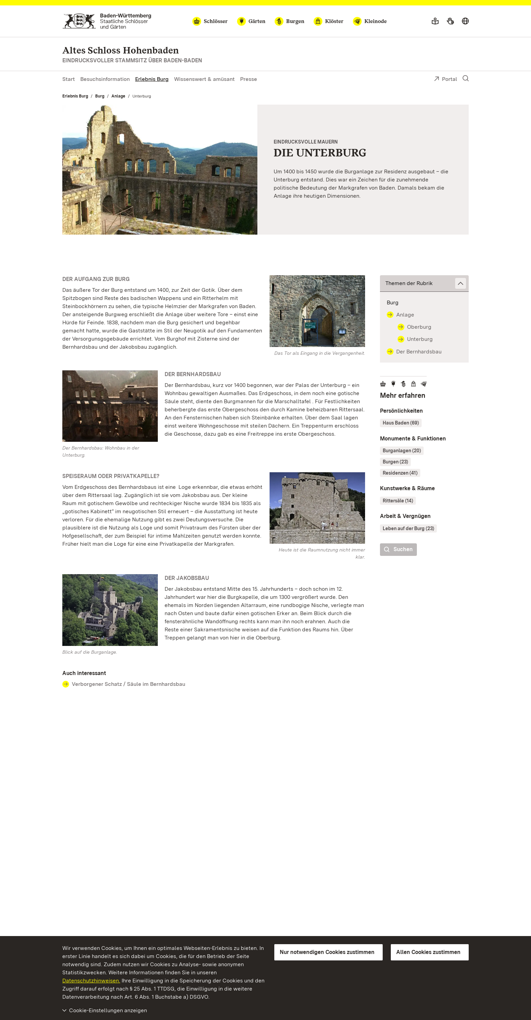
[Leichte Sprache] (435, 21)
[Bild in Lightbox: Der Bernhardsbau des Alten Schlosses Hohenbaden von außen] (110, 406)
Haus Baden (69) (401, 423)
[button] (424, 283)
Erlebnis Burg (152, 79)
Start (68, 79)
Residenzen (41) (400, 473)
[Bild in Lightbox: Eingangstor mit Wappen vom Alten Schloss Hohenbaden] (317, 311)
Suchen (398, 549)
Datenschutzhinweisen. (91, 980)
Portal (445, 79)
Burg (99, 96)
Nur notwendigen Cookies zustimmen (327, 952)
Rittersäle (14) (398, 500)
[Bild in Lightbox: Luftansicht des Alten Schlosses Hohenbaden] (110, 610)
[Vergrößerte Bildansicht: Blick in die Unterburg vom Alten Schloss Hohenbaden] (159, 170)
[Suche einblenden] (466, 78)
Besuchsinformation (105, 79)
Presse (248, 79)
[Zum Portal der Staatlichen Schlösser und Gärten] (106, 21)
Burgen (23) (395, 461)
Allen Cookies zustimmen (428, 952)
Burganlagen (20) (402, 450)
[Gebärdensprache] (450, 21)
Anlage (118, 96)
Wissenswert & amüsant (204, 79)
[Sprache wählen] (465, 21)
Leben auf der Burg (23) (408, 528)
